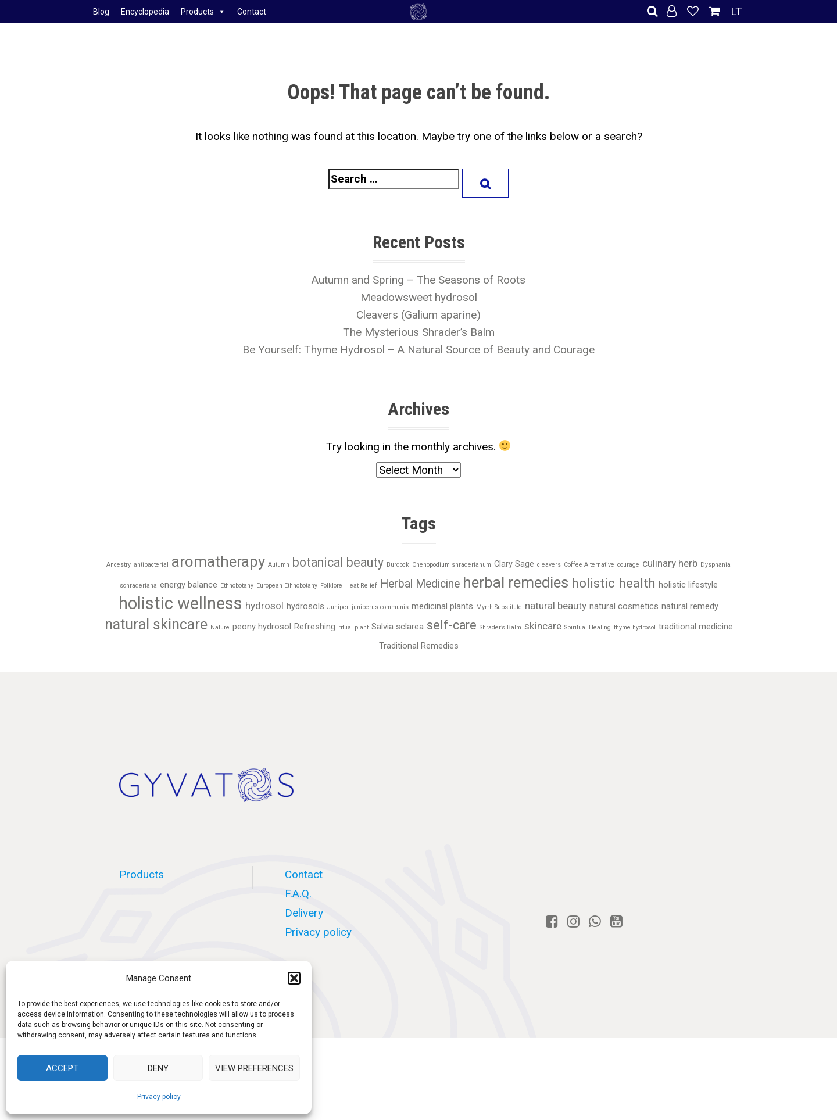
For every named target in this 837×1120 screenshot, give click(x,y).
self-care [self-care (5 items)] (452, 625)
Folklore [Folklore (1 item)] (331, 585)
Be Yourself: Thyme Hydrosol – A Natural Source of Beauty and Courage (418, 349)
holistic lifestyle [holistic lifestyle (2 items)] (688, 584)
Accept (62, 1068)
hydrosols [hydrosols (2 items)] (305, 606)
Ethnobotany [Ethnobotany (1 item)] (236, 585)
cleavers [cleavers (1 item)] (549, 564)
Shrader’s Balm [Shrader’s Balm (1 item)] (500, 627)
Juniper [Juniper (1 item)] (338, 607)
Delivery (304, 912)
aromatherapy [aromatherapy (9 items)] (218, 561)
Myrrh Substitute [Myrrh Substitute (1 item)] (499, 607)
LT (736, 11)
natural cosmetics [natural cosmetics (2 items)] (624, 606)
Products (203, 11)
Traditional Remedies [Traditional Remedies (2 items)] (419, 645)
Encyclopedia (145, 11)
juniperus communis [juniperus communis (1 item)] (380, 607)
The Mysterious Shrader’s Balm (419, 332)
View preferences (254, 1068)
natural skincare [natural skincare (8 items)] (156, 624)
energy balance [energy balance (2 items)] (188, 584)
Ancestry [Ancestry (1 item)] (118, 564)
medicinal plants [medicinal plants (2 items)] (442, 606)
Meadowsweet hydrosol (418, 297)
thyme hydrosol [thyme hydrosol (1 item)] (635, 627)
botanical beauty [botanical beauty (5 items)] (338, 562)
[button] (294, 978)
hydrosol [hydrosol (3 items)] (264, 605)
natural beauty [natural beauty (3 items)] (555, 605)
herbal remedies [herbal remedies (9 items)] (515, 582)
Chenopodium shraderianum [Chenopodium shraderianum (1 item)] (451, 564)
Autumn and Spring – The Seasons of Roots (418, 280)
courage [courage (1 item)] (628, 564)
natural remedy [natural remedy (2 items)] (689, 606)
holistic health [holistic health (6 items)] (613, 583)
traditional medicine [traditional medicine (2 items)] (696, 626)
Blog (101, 11)
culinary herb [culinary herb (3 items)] (670, 563)
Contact (251, 11)
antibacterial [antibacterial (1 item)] (151, 564)
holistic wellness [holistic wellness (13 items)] (180, 603)
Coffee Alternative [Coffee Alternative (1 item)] (589, 564)
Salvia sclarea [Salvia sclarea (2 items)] (397, 626)
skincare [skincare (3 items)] (542, 626)
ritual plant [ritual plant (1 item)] (353, 627)
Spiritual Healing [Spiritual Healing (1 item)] (587, 627)
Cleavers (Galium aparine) (418, 314)
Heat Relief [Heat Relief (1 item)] (361, 585)
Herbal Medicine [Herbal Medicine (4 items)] (420, 584)
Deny (158, 1068)
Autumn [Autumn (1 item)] (278, 564)
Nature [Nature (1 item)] (220, 627)
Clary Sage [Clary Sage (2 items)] (514, 564)
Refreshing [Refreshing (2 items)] (314, 626)
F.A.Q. (298, 893)
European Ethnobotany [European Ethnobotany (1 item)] (286, 585)
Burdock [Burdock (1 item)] (398, 564)
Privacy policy (159, 1097)
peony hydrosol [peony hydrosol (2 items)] (262, 626)
